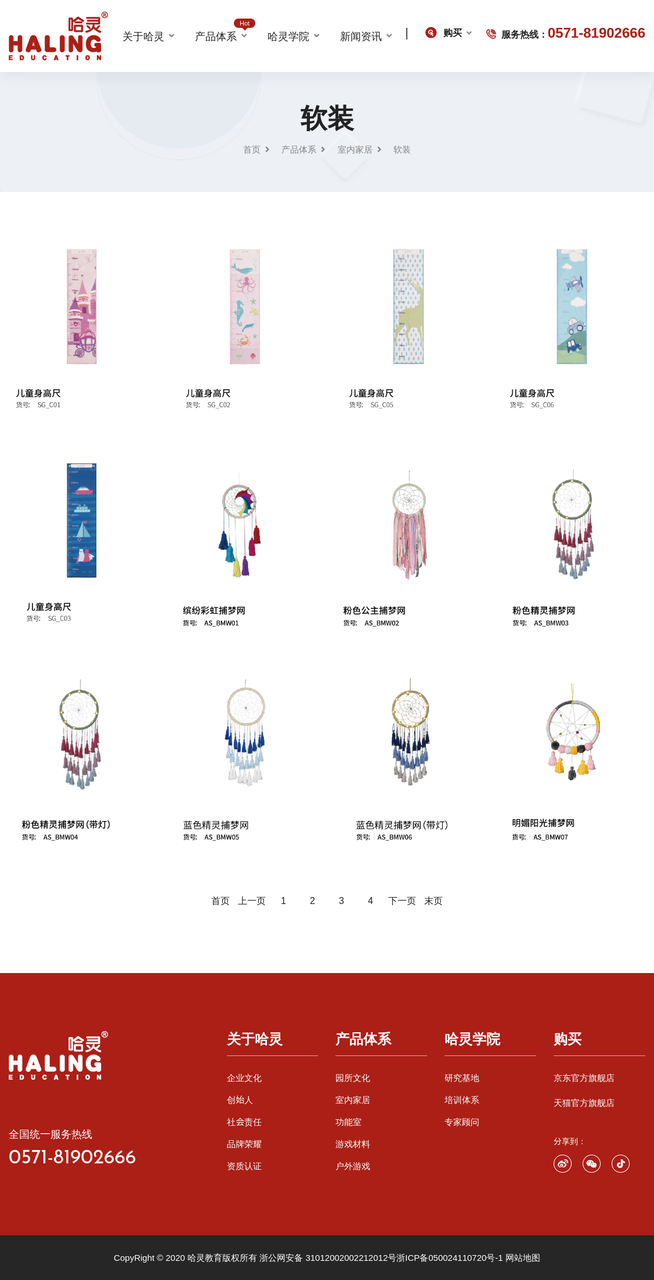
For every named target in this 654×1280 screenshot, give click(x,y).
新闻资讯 (361, 36)
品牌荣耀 (244, 1144)
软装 (402, 149)
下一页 (402, 900)
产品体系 (221, 34)
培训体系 (462, 1099)
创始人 (240, 1099)
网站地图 (522, 1257)
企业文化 (244, 1077)
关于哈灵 (143, 36)
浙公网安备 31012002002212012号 (327, 1257)
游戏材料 (352, 1144)
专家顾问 (462, 1122)
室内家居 (355, 149)
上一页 (252, 900)
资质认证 (244, 1166)
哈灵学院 (288, 36)
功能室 (348, 1122)
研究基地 (462, 1077)
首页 (252, 149)
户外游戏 (352, 1166)
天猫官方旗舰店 (584, 1102)
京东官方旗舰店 (584, 1077)
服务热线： (565, 32)
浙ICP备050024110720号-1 (449, 1257)
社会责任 (244, 1122)
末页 (433, 900)
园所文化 (352, 1077)
